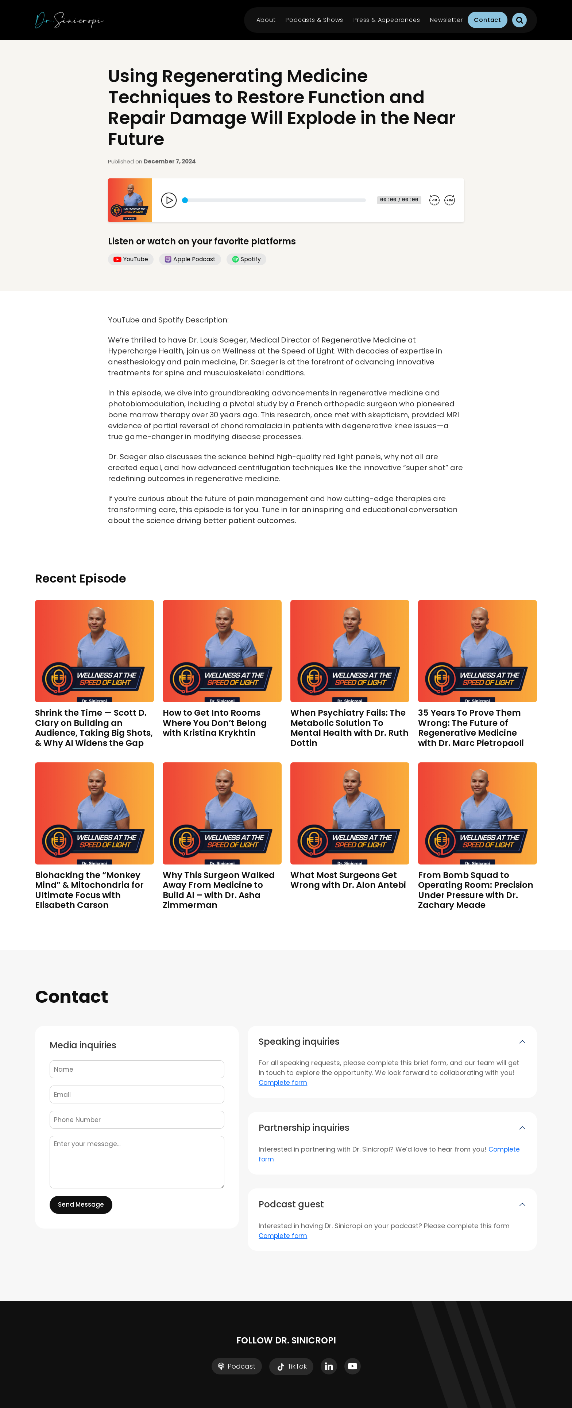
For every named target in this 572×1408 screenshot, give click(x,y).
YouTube (130, 259)
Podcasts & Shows (314, 20)
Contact (487, 20)
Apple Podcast (190, 259)
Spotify (246, 259)
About (265, 20)
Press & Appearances (386, 20)
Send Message (81, 1204)
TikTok (291, 1367)
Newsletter (446, 20)
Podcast (236, 1366)
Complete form (283, 1082)
